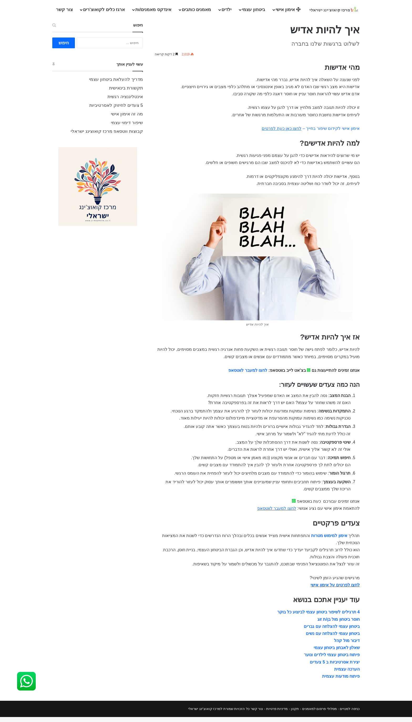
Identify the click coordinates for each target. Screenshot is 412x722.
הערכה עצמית (347, 674)
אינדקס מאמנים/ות (153, 9)
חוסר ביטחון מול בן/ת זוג (338, 624)
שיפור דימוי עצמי (127, 127)
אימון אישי (288, 9)
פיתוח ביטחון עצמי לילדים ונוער (332, 659)
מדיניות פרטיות (277, 714)
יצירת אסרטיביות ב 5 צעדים (335, 667)
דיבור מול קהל (347, 645)
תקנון (295, 714)
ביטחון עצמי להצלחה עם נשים (333, 638)
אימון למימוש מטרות (329, 540)
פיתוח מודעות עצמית (341, 681)
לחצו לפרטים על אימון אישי (335, 590)
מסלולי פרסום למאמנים (319, 714)
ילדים (226, 9)
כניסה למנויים (350, 714)
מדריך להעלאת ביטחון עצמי (116, 84)
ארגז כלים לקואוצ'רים (104, 9)
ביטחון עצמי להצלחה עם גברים (332, 631)
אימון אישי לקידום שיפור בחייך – (311, 133)
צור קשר (64, 9)
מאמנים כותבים (196, 9)
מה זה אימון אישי (127, 118)
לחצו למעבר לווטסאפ (247, 375)
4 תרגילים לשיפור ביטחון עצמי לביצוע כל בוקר (318, 617)
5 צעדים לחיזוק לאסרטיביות (116, 110)
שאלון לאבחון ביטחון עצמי (337, 652)
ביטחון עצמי (253, 9)
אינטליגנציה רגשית (125, 101)
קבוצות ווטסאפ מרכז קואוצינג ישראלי (107, 136)
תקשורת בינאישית (126, 93)
